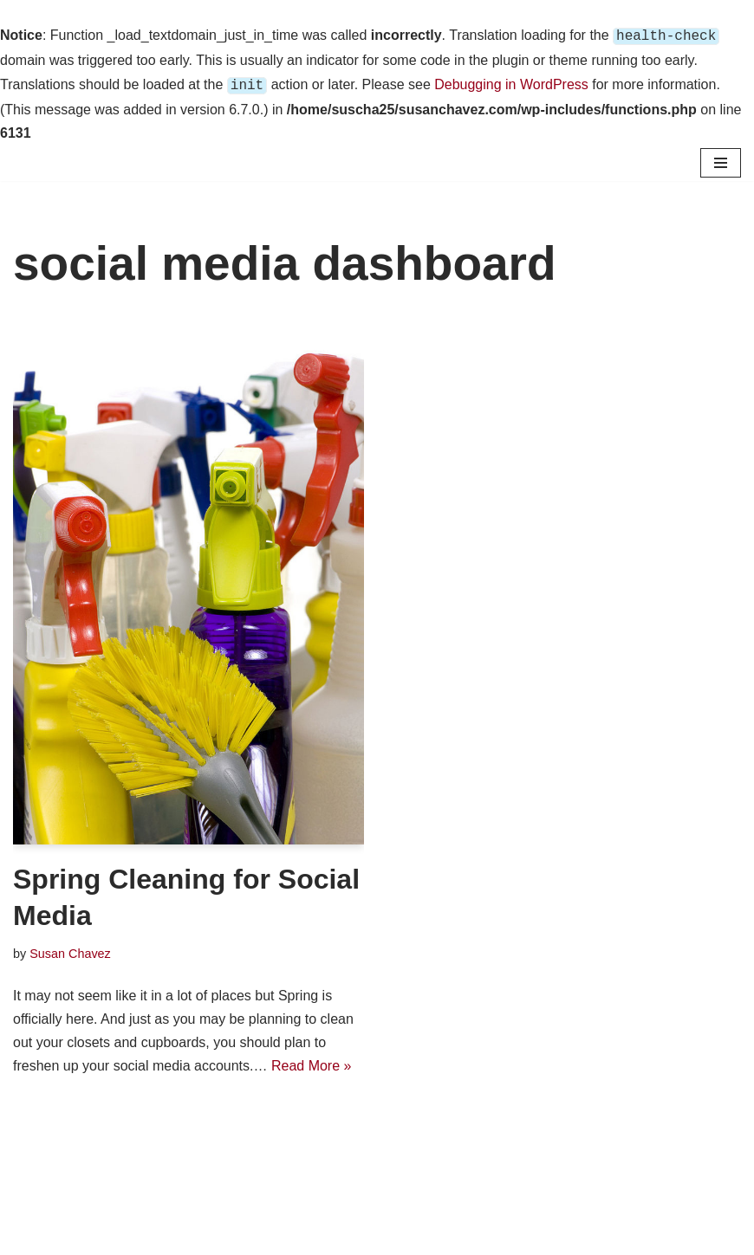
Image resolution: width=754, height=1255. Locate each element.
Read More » (311, 1062)
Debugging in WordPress (511, 82)
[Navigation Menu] (720, 159)
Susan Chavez (70, 950)
